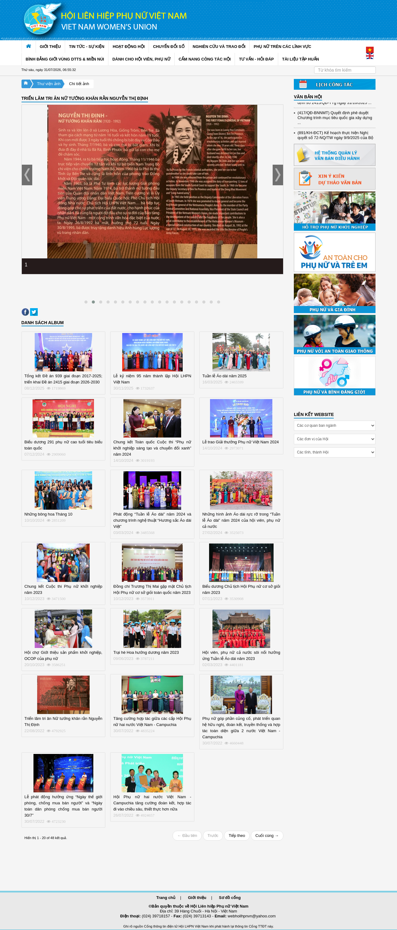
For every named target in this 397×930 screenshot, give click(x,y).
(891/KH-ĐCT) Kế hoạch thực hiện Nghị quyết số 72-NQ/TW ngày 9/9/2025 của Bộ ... (335, 140)
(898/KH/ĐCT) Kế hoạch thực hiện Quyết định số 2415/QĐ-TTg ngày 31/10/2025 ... (335, 103)
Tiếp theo (237, 835)
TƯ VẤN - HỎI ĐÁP (256, 59)
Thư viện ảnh (48, 83)
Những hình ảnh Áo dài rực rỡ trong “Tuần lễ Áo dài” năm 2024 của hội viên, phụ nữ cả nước (241, 520)
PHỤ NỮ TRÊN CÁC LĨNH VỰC (282, 46)
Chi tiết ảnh (79, 83)
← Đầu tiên (187, 835)
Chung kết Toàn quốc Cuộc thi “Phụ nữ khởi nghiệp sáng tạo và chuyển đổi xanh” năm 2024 (152, 448)
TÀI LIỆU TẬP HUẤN (300, 59)
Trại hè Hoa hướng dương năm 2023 (146, 652)
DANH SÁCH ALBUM (42, 322)
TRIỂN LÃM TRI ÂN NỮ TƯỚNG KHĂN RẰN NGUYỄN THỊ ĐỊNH (84, 98)
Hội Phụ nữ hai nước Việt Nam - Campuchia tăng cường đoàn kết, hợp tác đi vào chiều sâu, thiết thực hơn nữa (152, 803)
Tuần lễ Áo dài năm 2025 (224, 376)
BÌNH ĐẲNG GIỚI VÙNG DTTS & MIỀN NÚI (65, 59)
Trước (213, 835)
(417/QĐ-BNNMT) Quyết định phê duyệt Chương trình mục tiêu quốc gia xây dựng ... (335, 120)
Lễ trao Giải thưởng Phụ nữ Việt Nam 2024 (240, 442)
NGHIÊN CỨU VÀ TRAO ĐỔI (219, 46)
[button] (86, 302)
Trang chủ (165, 897)
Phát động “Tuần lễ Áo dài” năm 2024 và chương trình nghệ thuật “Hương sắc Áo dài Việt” (152, 520)
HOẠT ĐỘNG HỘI (129, 46)
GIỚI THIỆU (50, 46)
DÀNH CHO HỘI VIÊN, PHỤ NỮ (141, 59)
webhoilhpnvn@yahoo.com (252, 916)
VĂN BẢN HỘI (308, 96)
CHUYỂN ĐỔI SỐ (168, 46)
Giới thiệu (197, 897)
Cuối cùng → (267, 835)
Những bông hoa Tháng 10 (48, 514)
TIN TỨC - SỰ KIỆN (86, 46)
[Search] (345, 70)
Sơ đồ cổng (230, 897)
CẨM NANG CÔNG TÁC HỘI (205, 59)
